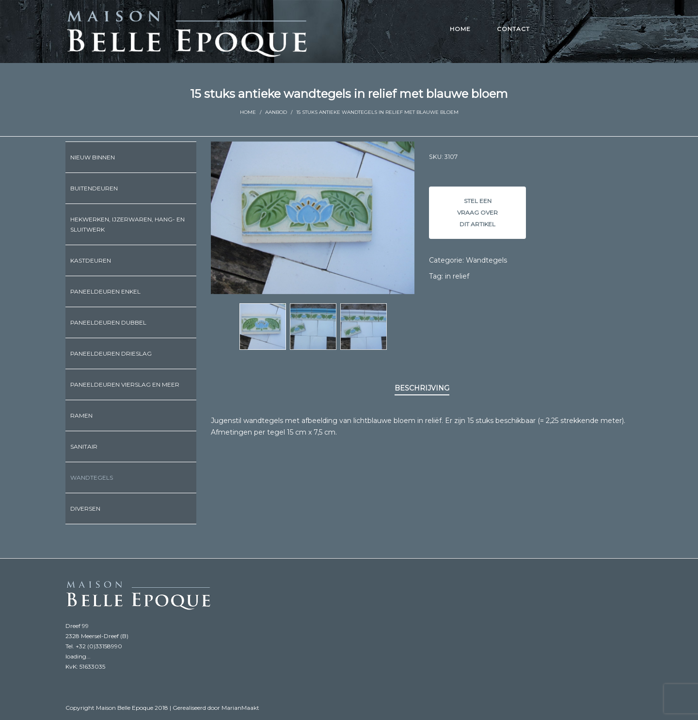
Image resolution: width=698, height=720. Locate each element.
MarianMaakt (240, 707)
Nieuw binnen (92, 157)
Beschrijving (422, 388)
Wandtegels (486, 260)
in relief (457, 276)
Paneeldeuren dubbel (108, 322)
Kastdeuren (90, 260)
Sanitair (83, 446)
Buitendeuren (94, 188)
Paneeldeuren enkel (105, 291)
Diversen (85, 508)
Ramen (81, 415)
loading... (78, 656)
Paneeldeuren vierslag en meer (124, 384)
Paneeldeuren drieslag (111, 353)
